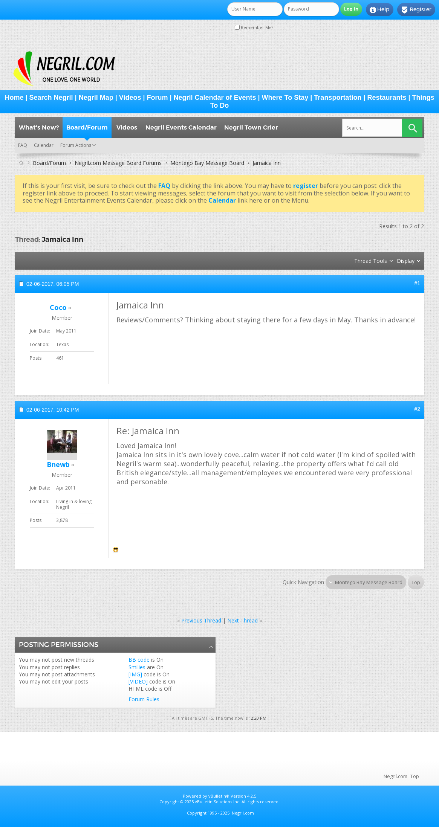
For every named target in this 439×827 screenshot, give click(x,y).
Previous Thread (201, 620)
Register (416, 10)
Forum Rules (143, 699)
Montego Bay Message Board (207, 162)
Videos (130, 97)
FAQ (22, 145)
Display (406, 260)
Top (415, 582)
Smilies (136, 667)
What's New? (39, 127)
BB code (139, 659)
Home (14, 97)
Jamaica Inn (62, 239)
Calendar (44, 145)
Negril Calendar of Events (215, 97)
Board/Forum (87, 127)
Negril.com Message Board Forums (118, 162)
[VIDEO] (138, 681)
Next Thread (242, 620)
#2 (417, 409)
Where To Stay (285, 97)
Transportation (337, 97)
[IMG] (135, 674)
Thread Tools (370, 260)
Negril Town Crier (251, 127)
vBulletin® (218, 796)
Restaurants (386, 97)
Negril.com (395, 776)
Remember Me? (254, 27)
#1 (417, 283)
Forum (157, 97)
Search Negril (51, 97)
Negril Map (96, 97)
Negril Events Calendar (181, 127)
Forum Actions (75, 145)
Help (380, 10)
